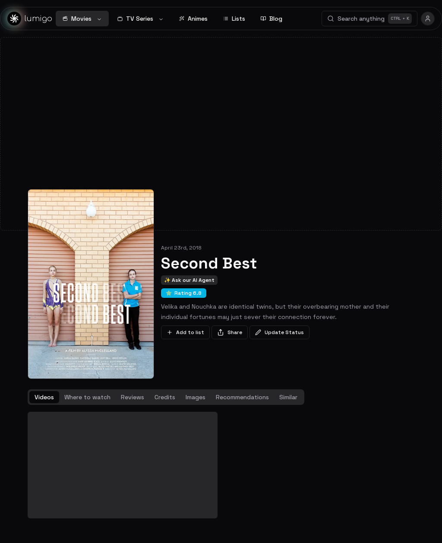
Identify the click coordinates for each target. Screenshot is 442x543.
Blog (271, 18)
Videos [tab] (44, 397)
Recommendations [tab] (242, 397)
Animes (193, 18)
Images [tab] (195, 397)
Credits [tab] (165, 397)
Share (229, 332)
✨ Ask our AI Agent (189, 280)
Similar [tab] (288, 397)
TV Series (140, 18)
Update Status (279, 332)
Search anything (369, 18)
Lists (234, 18)
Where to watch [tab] (87, 397)
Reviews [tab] (132, 397)
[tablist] (166, 397)
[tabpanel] (221, 465)
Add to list (185, 332)
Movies (82, 18)
